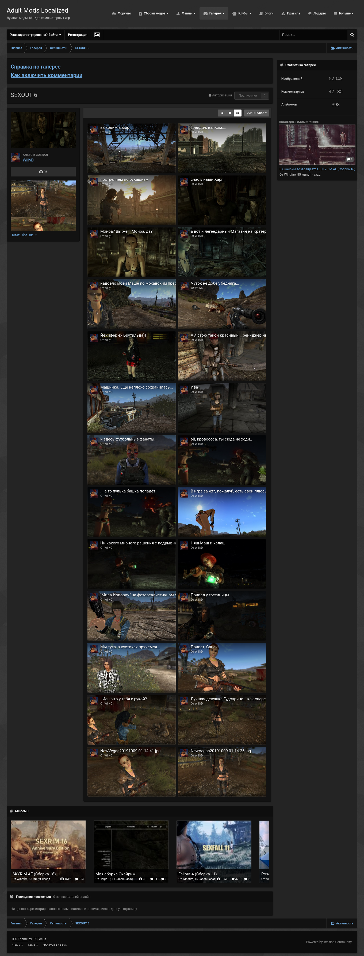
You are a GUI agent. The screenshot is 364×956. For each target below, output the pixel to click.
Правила (293, 13)
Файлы (188, 13)
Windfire (290, 174)
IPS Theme (20, 939)
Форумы (124, 13)
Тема (33, 945)
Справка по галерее (35, 66)
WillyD (28, 160)
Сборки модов (155, 13)
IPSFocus (39, 939)
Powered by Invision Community (329, 942)
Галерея (216, 13)
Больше (345, 13)
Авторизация (222, 95)
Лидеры (319, 13)
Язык (17, 945)
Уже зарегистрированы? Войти (35, 35)
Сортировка (257, 112)
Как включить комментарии (46, 75)
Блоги (269, 13)
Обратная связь (55, 945)
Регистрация (77, 35)
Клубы (244, 13)
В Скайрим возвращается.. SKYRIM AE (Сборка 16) (317, 169)
